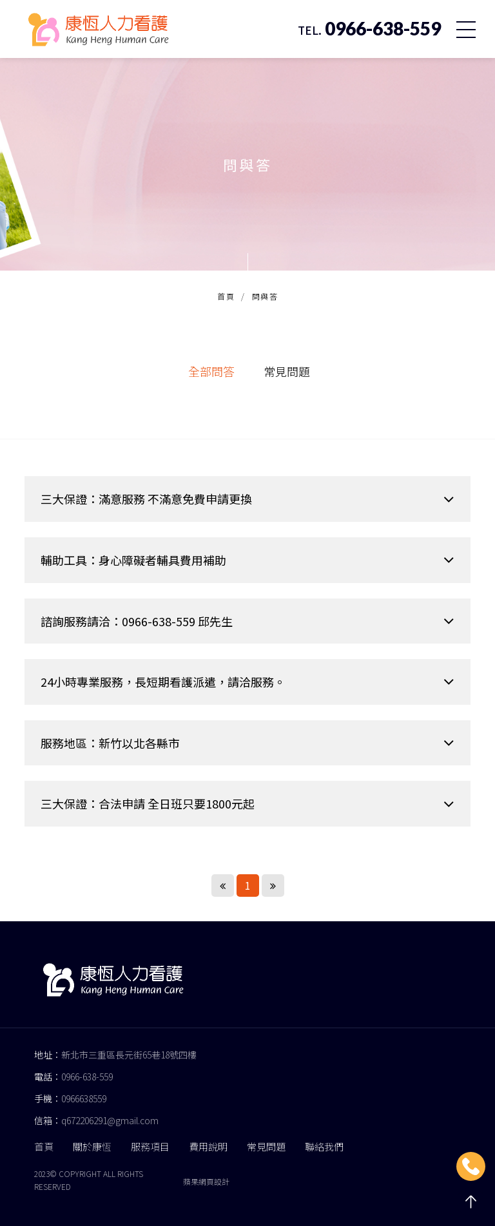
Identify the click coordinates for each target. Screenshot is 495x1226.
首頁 (226, 296)
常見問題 (287, 371)
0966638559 (83, 1098)
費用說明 (208, 1146)
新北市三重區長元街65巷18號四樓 (129, 1054)
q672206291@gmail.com (110, 1120)
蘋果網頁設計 (206, 1181)
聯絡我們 (324, 1146)
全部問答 (211, 371)
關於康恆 (92, 1146)
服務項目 (150, 1146)
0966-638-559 (87, 1076)
